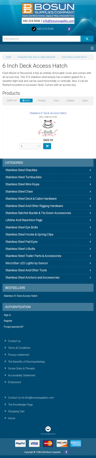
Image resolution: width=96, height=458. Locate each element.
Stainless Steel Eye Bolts (21, 227)
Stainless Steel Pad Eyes (21, 241)
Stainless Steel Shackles (21, 170)
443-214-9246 (42, 29)
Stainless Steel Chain (19, 191)
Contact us (14, 341)
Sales (85, 100)
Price (56, 100)
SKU (26, 100)
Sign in (7, 315)
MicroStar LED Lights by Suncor (26, 263)
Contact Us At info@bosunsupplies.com (31, 397)
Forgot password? (13, 326)
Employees (14, 382)
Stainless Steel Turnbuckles (23, 177)
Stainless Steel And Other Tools (26, 270)
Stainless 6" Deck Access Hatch (48, 113)
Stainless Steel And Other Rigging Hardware (34, 206)
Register (8, 321)
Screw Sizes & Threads (21, 368)
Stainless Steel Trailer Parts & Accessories (33, 256)
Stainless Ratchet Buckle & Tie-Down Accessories (38, 213)
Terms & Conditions (19, 347)
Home (11, 418)
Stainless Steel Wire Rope (22, 184)
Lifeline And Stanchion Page (23, 220)
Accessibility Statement (21, 375)
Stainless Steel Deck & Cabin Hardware (31, 198)
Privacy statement (18, 354)
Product (42, 100)
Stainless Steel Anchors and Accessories (32, 277)
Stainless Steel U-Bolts (20, 249)
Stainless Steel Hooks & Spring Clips (29, 234)
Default (70, 100)
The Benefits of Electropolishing (26, 361)
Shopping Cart (16, 411)
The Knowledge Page (20, 404)
